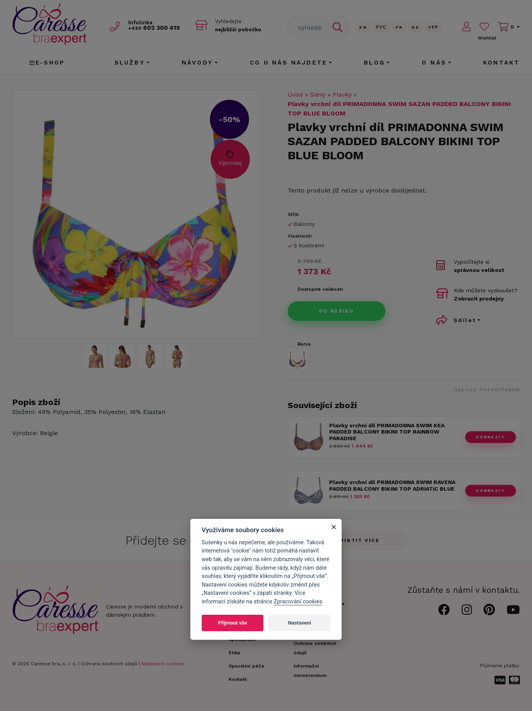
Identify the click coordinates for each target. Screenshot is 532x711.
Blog (374, 62)
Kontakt (501, 62)
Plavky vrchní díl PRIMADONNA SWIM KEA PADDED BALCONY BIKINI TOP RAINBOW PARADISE (386, 432)
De (415, 27)
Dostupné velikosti (320, 289)
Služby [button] (130, 62)
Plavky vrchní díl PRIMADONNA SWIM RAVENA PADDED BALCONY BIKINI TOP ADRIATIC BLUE (392, 485)
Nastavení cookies (163, 663)
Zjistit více (358, 540)
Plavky (342, 94)
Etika (234, 652)
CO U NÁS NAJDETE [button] (288, 62)
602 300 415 (157, 28)
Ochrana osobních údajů (109, 663)
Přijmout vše (232, 623)
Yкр (433, 27)
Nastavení (299, 623)
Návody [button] (197, 62)
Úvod (295, 94)
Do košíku (336, 311)
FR (399, 27)
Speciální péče (246, 666)
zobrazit (490, 437)
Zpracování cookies (298, 601)
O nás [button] (434, 62)
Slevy (318, 94)
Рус (381, 27)
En (363, 27)
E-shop (47, 62)
